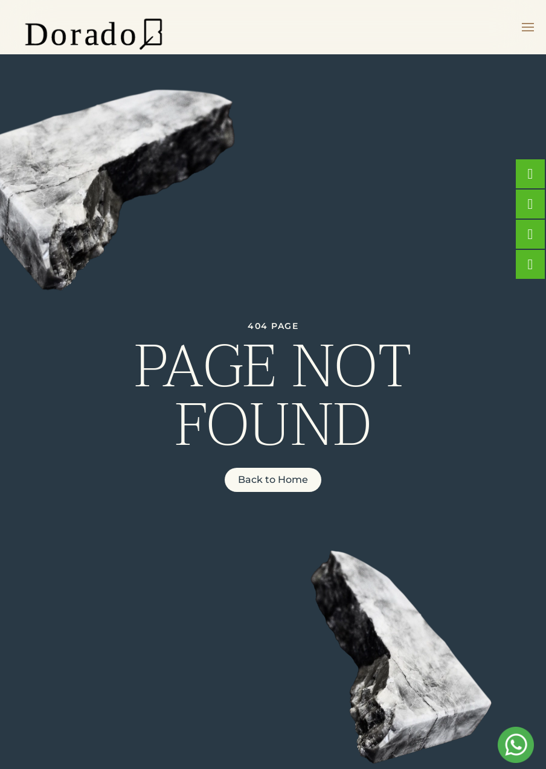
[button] (528, 27)
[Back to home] (93, 27)
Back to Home (273, 479)
